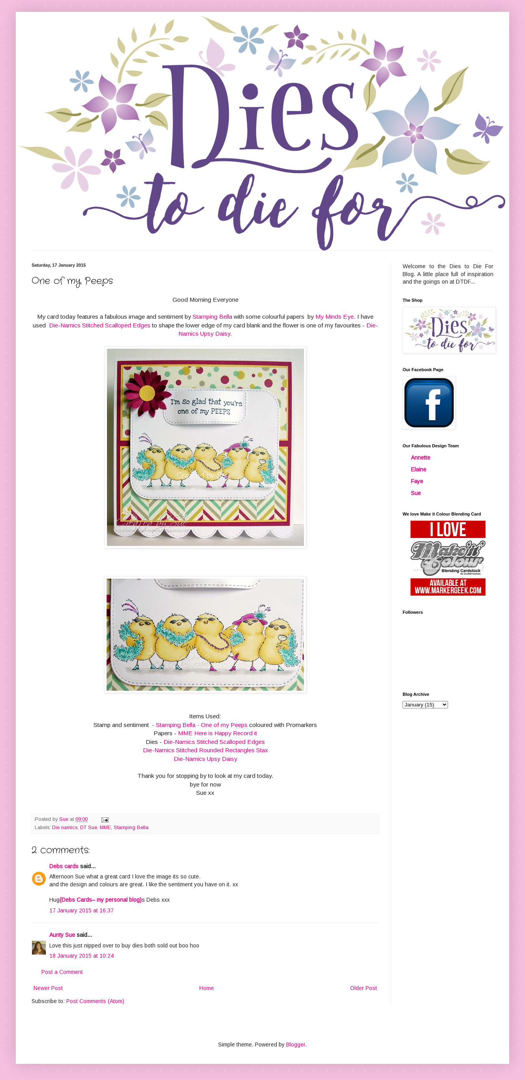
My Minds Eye (334, 316)
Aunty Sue (62, 935)
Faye (417, 481)
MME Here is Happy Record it (217, 733)
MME (105, 827)
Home (206, 988)
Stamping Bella (212, 316)
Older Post (363, 988)
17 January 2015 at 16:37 (81, 910)
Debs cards (64, 866)
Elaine (418, 469)
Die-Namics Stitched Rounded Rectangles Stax (205, 750)
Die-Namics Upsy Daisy (205, 758)
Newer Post (48, 988)
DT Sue (88, 827)
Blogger (295, 1044)
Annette (420, 457)
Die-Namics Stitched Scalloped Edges (98, 325)
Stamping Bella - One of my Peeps (202, 724)
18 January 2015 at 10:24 (81, 956)
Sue (416, 493)
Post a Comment (62, 972)
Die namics (64, 827)
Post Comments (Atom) (95, 1001)
